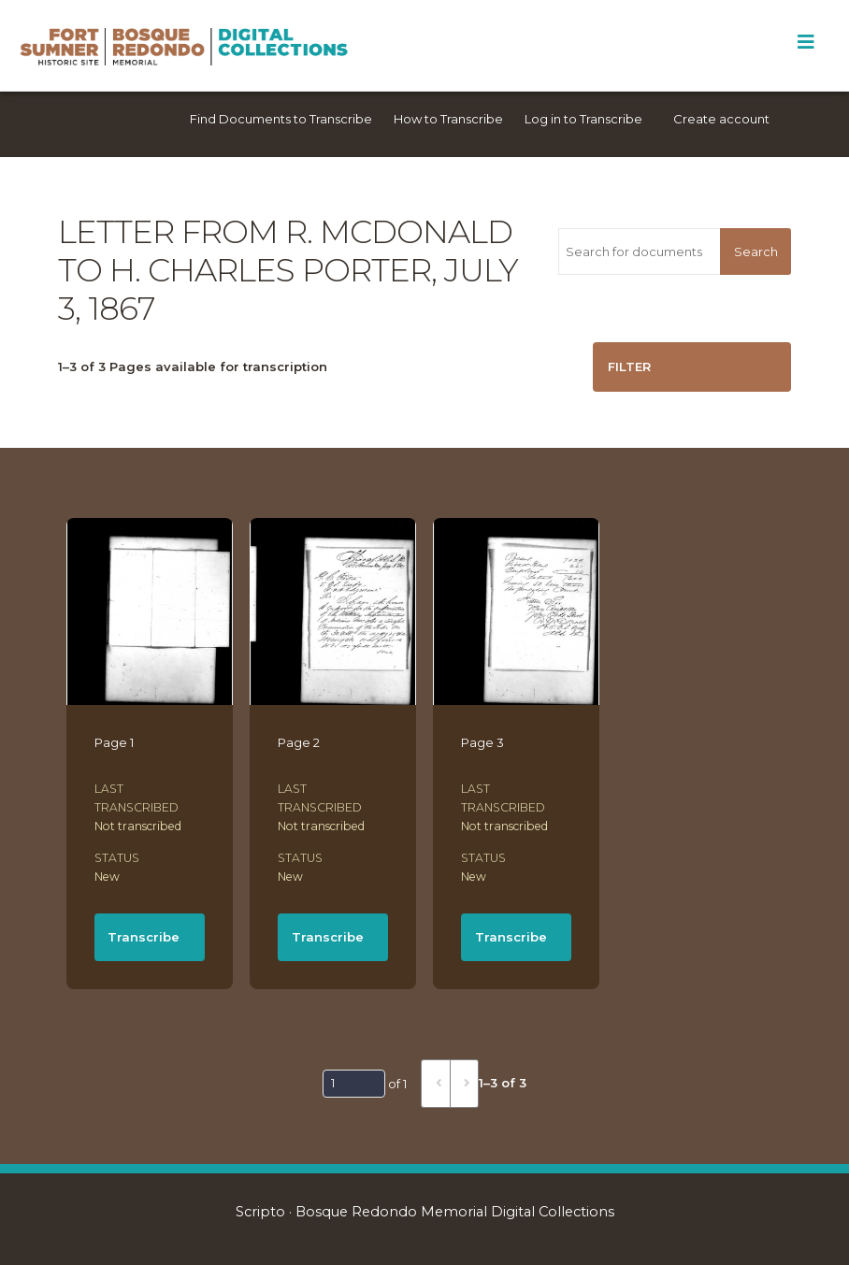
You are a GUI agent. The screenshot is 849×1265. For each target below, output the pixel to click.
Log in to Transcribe (583, 118)
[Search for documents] (639, 251)
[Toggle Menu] (805, 42)
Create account (721, 118)
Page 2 (299, 742)
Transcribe (144, 936)
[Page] (354, 1084)
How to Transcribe (448, 118)
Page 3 (482, 742)
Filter (629, 366)
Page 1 (114, 742)
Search (756, 251)
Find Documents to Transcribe (281, 118)
